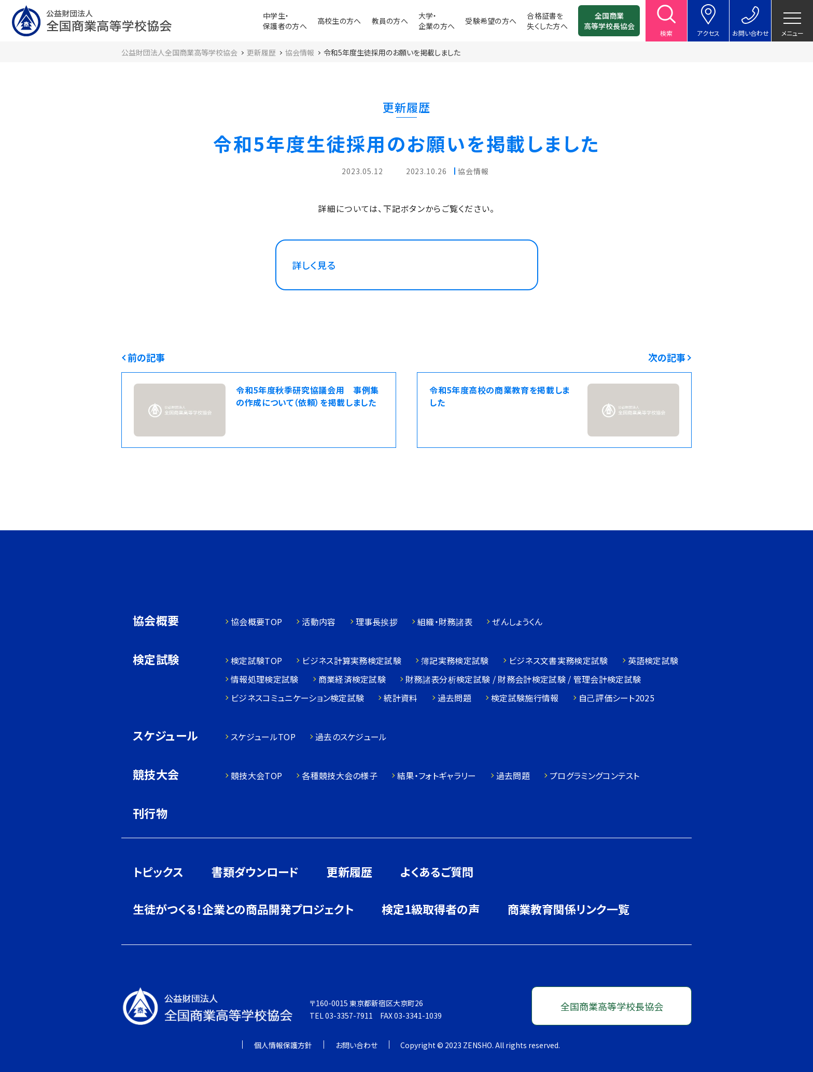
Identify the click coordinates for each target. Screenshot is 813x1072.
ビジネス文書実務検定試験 (558, 660)
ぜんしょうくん (517, 621)
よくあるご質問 (436, 871)
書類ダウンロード (255, 871)
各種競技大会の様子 (339, 775)
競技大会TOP (256, 775)
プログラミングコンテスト (595, 775)
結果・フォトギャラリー (436, 775)
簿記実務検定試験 (455, 660)
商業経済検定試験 (352, 679)
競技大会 (156, 775)
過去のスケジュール (351, 736)
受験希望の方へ (490, 21)
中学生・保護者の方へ (285, 20)
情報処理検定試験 (265, 679)
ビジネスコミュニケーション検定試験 (297, 698)
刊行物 (150, 813)
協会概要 (156, 621)
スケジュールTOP (263, 736)
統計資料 (400, 698)
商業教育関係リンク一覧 (568, 908)
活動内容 (318, 621)
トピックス (158, 871)
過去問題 (454, 698)
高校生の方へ (339, 21)
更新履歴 (349, 871)
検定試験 (156, 660)
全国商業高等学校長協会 (609, 20)
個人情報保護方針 (283, 1045)
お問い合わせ (356, 1045)
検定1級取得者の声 (431, 908)
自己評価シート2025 (617, 698)
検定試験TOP (256, 660)
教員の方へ (390, 21)
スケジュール (165, 736)
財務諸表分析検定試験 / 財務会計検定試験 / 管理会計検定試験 (523, 679)
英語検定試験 (653, 660)
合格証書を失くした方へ (547, 20)
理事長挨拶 (377, 621)
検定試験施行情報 (525, 698)
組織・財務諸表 (444, 621)
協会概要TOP (256, 621)
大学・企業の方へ (436, 20)
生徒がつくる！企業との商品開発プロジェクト (243, 908)
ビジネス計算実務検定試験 (351, 660)
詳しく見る (314, 265)
